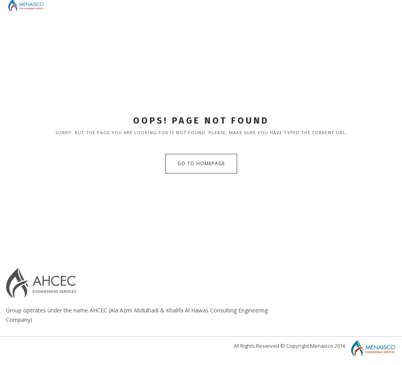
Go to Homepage (201, 163)
